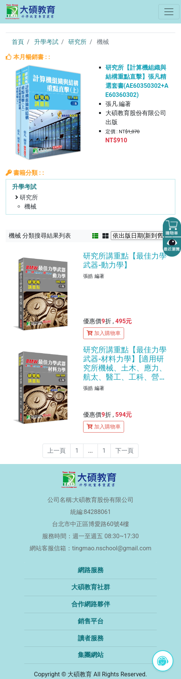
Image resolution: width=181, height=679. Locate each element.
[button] (172, 227)
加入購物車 (104, 333)
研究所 (77, 41)
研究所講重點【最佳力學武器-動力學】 (125, 260)
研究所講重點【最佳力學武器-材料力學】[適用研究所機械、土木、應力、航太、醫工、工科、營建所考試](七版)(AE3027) (125, 363)
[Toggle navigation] (168, 11)
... (90, 450)
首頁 (18, 41)
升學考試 (46, 41)
